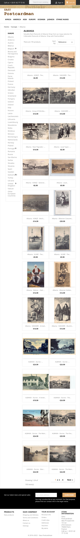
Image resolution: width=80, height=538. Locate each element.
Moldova (11, 131)
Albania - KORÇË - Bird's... (36, 219)
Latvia (10, 113)
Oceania (41, 19)
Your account (48, 512)
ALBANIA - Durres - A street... (35, 398)
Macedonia (12, 125)
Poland (10, 146)
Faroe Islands (10, 77)
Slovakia (11, 163)
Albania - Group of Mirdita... (36, 111)
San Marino (12, 157)
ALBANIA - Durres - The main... (35, 433)
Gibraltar (11, 90)
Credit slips (45, 520)
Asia (25, 19)
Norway (11, 143)
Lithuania (11, 119)
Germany (11, 87)
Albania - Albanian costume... (62, 219)
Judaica (50, 19)
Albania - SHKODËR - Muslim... (62, 326)
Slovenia (11, 166)
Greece (10, 93)
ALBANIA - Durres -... (35, 362)
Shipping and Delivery (30, 515)
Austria (10, 43)
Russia (10, 154)
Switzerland (12, 175)
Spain (10, 169)
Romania (11, 151)
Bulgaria (11, 57)
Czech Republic (11, 66)
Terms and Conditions (30, 518)
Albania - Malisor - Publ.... (36, 290)
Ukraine (11, 181)
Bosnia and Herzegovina (13, 53)
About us (26, 520)
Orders (44, 517)
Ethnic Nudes (62, 19)
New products (9, 515)
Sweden (11, 172)
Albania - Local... (62, 183)
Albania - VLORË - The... (35, 254)
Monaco (11, 134)
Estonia (11, 73)
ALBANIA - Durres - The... (62, 398)
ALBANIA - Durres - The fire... (62, 433)
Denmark (11, 70)
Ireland (10, 105)
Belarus (11, 46)
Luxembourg (13, 122)
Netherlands (13, 140)
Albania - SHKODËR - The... (62, 75)
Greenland (12, 96)
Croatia (11, 59)
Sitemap (26, 526)
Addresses (45, 523)
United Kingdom (11, 185)
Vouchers (45, 526)
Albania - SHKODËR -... (62, 111)
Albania (11, 37)
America (17, 19)
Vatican (11, 189)
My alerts (45, 528)
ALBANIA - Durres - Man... (36, 469)
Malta (10, 128)
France (10, 84)
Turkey (10, 178)
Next (70, 480)
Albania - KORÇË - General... (35, 183)
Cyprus (10, 62)
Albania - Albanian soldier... (62, 290)
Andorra (11, 40)
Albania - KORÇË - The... (35, 75)
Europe (32, 19)
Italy (9, 108)
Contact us (26, 523)
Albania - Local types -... (62, 147)
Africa (8, 19)
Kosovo (11, 110)
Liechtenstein (13, 116)
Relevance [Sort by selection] (65, 42)
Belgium (11, 49)
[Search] (40, 2)
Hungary (11, 99)
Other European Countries (12, 193)
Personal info (46, 515)
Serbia (10, 160)
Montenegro (13, 137)
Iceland (11, 102)
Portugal (11, 148)
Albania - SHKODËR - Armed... (35, 326)
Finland (11, 81)
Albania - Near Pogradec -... (35, 147)
